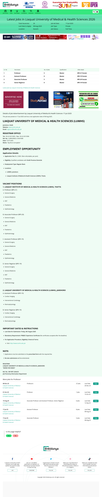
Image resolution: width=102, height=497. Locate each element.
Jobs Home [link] (5, 12)
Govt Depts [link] (17, 12)
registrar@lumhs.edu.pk (14, 129)
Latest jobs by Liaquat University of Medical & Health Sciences (21, 88)
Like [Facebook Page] (12, 460)
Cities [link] (11, 12)
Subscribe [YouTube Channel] (31, 460)
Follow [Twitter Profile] (51, 460)
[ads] (13, 99)
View (95, 384)
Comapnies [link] (24, 12)
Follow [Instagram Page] (70, 460)
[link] (30, 4)
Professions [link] (38, 12)
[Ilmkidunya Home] (12, 4)
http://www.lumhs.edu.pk (18, 343)
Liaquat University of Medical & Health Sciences (18, 385)
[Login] (97, 11)
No (15, 425)
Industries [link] (30, 12)
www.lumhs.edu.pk (14, 127)
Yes (9, 425)
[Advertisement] (51, 52)
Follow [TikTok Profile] (90, 460)
